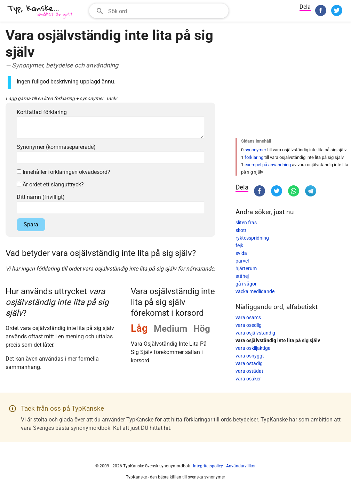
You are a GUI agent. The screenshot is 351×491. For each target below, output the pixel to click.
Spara (31, 224)
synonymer (255, 149)
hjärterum (246, 268)
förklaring (254, 157)
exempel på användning (268, 164)
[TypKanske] (40, 11)
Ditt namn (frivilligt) (41, 197)
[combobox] (158, 11)
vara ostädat (249, 371)
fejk (239, 245)
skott (241, 230)
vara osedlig (249, 325)
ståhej (242, 276)
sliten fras (246, 222)
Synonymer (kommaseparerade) (56, 147)
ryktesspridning (252, 238)
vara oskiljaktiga (253, 348)
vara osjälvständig (255, 333)
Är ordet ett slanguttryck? (50, 184)
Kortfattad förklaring (42, 112)
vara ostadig (249, 363)
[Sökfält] (166, 11)
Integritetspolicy (208, 466)
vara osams (248, 317)
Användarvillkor (241, 466)
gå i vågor (246, 284)
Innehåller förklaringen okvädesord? (63, 172)
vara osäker (248, 378)
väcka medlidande (255, 291)
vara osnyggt (250, 356)
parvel (242, 261)
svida (241, 253)
